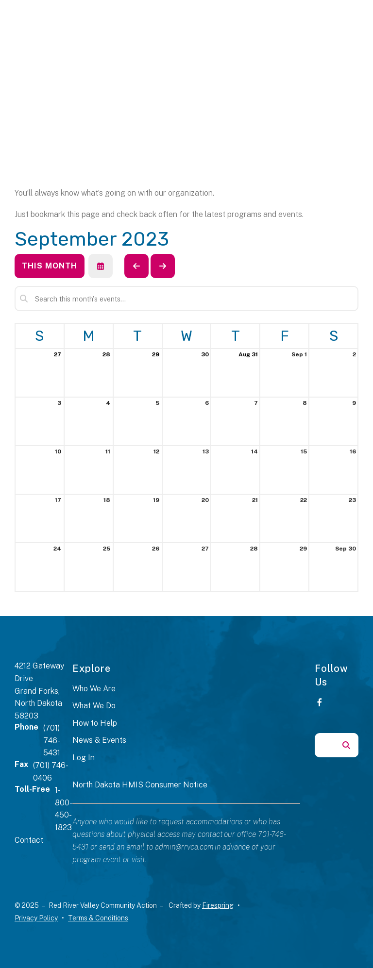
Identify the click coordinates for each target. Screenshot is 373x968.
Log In (83, 757)
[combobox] (324, 745)
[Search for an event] (186, 298)
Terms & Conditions (98, 918)
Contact (29, 840)
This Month (49, 265)
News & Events (99, 740)
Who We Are (94, 688)
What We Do (94, 705)
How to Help (94, 723)
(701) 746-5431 (51, 740)
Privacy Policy (36, 918)
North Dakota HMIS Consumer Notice (139, 784)
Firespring (218, 905)
